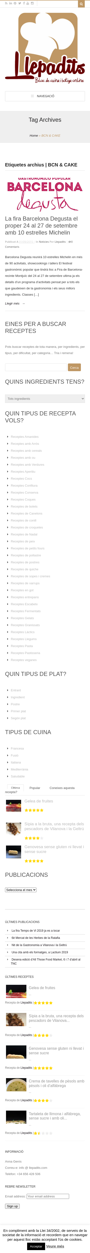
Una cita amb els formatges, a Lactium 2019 (40, 952)
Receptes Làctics (23, 632)
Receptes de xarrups (25, 583)
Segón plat (18, 718)
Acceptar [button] (36, 1246)
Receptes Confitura (24, 485)
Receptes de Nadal (24, 534)
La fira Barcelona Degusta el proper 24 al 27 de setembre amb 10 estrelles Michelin (41, 225)
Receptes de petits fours (27, 548)
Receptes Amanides (25, 437)
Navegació (45, 96)
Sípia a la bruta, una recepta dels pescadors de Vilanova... (56, 1018)
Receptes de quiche (24, 569)
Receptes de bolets (24, 506)
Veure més (55, 1246)
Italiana (16, 762)
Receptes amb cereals (26, 450)
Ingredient (18, 697)
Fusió (14, 755)
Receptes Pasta (22, 646)
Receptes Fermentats (26, 611)
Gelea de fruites (38, 801)
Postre (15, 704)
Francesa (17, 748)
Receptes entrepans (25, 597)
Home (34, 135)
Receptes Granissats (25, 625)
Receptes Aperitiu (23, 471)
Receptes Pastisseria (25, 653)
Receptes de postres (25, 562)
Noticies (44, 241)
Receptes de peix (23, 541)
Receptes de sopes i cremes (30, 576)
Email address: (16, 1196)
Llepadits (60, 241)
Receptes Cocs (21, 478)
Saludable (18, 776)
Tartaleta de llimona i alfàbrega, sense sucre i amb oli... (55, 1116)
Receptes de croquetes (27, 527)
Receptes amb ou (23, 457)
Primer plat (18, 711)
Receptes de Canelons (26, 513)
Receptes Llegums (24, 639)
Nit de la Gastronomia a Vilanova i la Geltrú (39, 945)
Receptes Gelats (22, 618)
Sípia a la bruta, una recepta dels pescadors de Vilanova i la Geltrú (54, 826)
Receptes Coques (23, 499)
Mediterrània (19, 769)
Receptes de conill (23, 520)
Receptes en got (22, 590)
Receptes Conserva (24, 492)
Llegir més (12, 303)
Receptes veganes (24, 660)
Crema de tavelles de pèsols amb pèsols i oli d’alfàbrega (56, 1083)
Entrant (16, 690)
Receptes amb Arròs (25, 443)
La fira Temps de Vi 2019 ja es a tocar (36, 930)
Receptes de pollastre (26, 555)
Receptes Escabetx (24, 604)
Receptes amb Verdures (27, 464)
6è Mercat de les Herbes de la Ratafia (36, 938)
